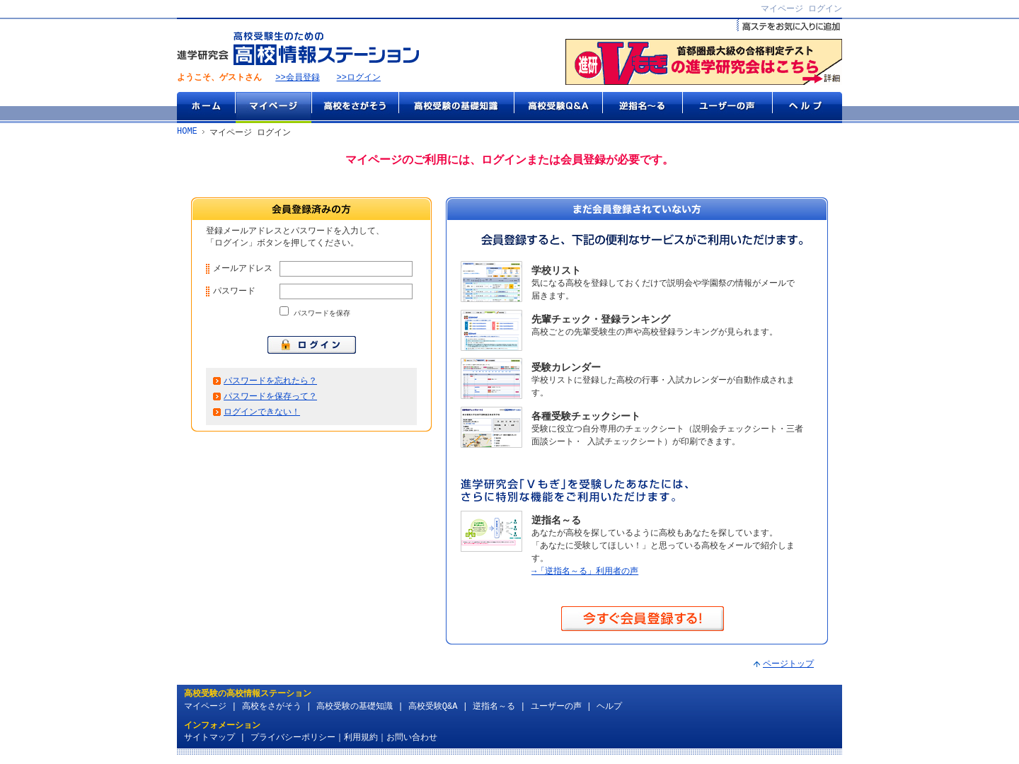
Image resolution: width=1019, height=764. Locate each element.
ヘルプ (807, 108)
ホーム (206, 108)
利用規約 (361, 740)
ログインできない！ (262, 419)
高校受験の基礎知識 (456, 108)
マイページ (273, 108)
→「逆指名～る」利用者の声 (584, 573)
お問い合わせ (411, 740)
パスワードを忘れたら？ (270, 387)
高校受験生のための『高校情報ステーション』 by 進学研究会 (298, 49)
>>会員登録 (297, 79)
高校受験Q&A (558, 108)
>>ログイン (359, 79)
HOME (187, 133)
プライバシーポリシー (293, 740)
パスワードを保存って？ (270, 403)
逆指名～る (642, 108)
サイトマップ (209, 740)
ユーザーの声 (727, 108)
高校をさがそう (354, 108)
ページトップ (788, 666)
